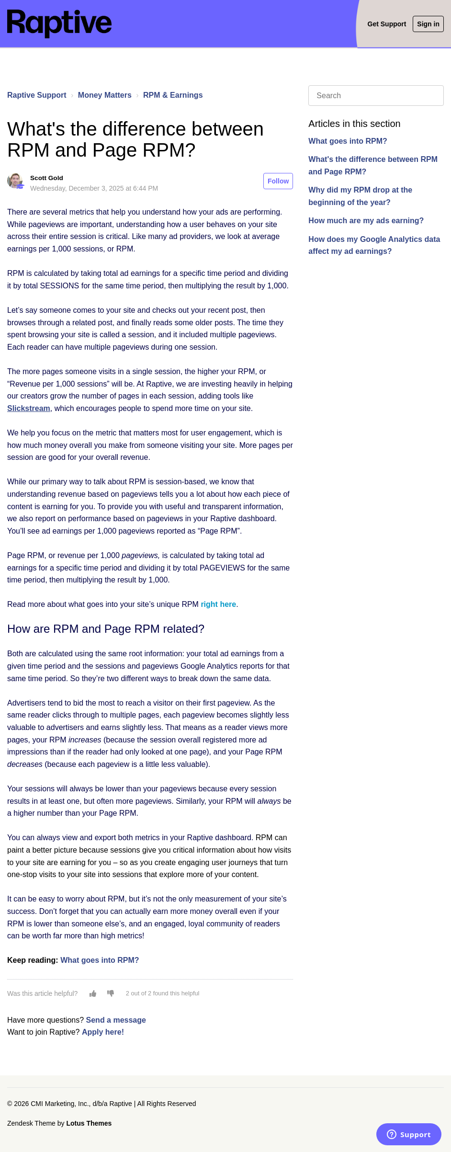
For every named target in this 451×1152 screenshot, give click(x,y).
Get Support (387, 24)
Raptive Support (37, 95)
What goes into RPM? (347, 141)
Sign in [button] (428, 24)
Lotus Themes (89, 1123)
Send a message (116, 1020)
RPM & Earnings (173, 95)
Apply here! (103, 1032)
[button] (93, 993)
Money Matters (105, 95)
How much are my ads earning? (366, 221)
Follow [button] (278, 181)
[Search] (376, 95)
